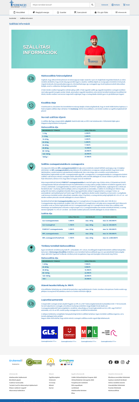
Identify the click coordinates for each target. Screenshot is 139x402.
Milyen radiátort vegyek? (17, 388)
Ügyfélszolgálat (54, 377)
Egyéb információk (77, 374)
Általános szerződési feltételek (119, 377)
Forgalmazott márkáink (79, 382)
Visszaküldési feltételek (116, 385)
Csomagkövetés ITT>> (48, 341)
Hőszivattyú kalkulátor (17, 390)
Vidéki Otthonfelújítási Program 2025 (84, 377)
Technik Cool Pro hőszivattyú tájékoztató (23, 385)
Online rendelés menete (116, 382)
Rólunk (51, 374)
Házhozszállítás (113, 390)
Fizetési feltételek (114, 388)
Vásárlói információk (115, 374)
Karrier (51, 388)
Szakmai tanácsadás (16, 382)
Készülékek (20, 12)
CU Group (52, 382)
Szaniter (63, 12)
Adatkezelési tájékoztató (18, 377)
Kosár (126, 4)
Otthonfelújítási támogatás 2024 (82, 380)
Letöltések (75, 388)
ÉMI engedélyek (76, 385)
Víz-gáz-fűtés (102, 12)
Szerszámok (82, 12)
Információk (13, 374)
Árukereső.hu (15, 364)
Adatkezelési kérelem (78, 390)
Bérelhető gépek (15, 380)
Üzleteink (104, 5)
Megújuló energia (42, 12)
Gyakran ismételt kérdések (117, 380)
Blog (73, 393)
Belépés (115, 4)
